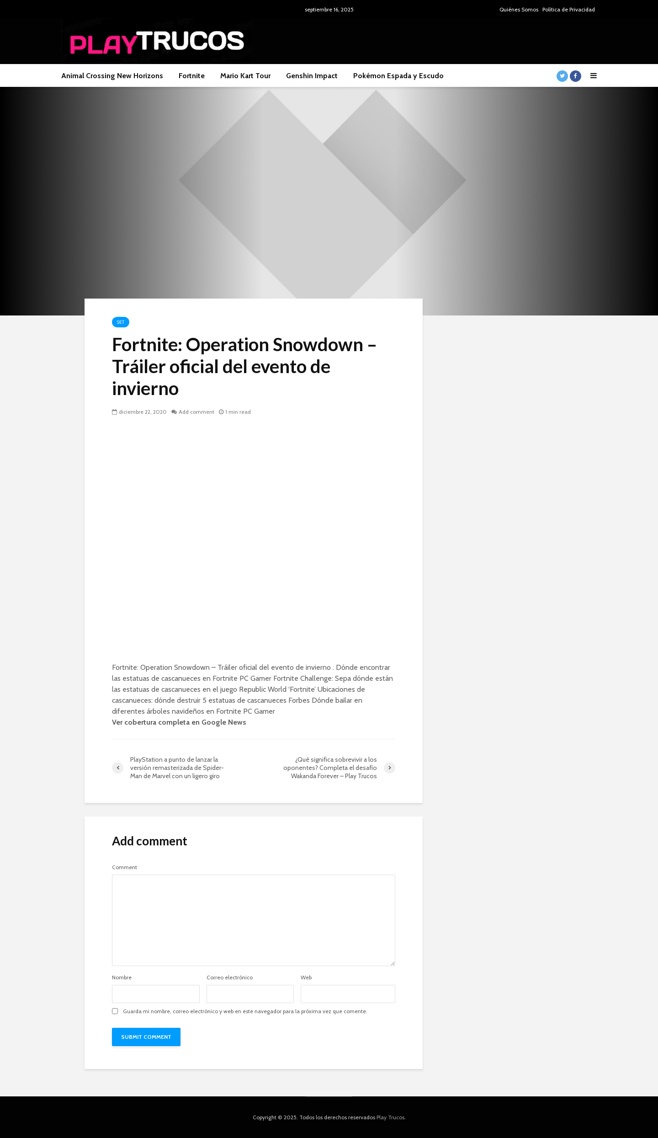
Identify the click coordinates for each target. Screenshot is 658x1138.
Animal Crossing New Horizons (112, 75)
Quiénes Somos (518, 9)
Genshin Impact (312, 75)
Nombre (122, 977)
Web (306, 977)
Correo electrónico (230, 977)
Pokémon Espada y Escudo (398, 75)
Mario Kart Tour (245, 75)
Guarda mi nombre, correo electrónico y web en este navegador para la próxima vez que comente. (245, 1011)
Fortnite (192, 75)
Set (120, 322)
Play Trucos (390, 1117)
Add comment (196, 411)
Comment (124, 867)
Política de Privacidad (568, 9)
